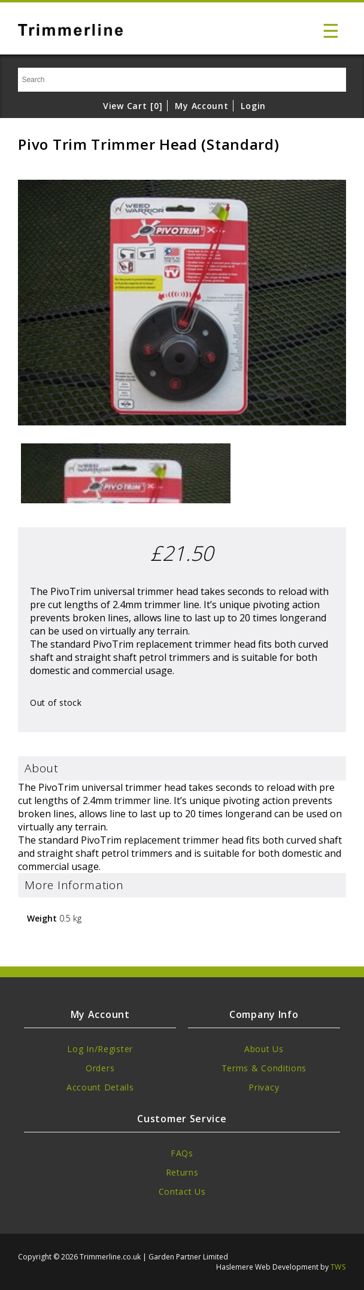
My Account (201, 105)
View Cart (132, 105)
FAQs (182, 1153)
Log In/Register (100, 1049)
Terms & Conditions (264, 1068)
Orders (100, 1068)
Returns (182, 1172)
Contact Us (182, 1191)
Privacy (263, 1087)
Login (253, 105)
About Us (264, 1049)
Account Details (100, 1087)
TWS (338, 1267)
